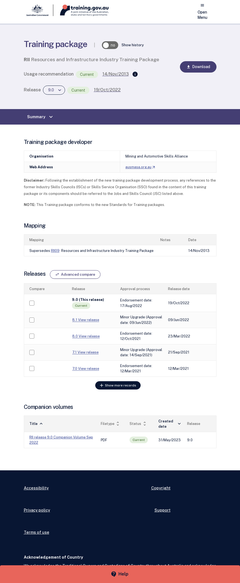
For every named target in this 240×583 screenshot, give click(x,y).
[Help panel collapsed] (120, 574)
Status (138, 423)
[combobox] (54, 90)
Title (36, 423)
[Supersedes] (135, 74)
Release (32, 89)
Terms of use (36, 532)
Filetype (110, 423)
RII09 (55, 251)
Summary (40, 116)
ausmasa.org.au (140, 167)
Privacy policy (37, 510)
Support (162, 510)
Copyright (161, 488)
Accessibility (36, 488)
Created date (170, 424)
